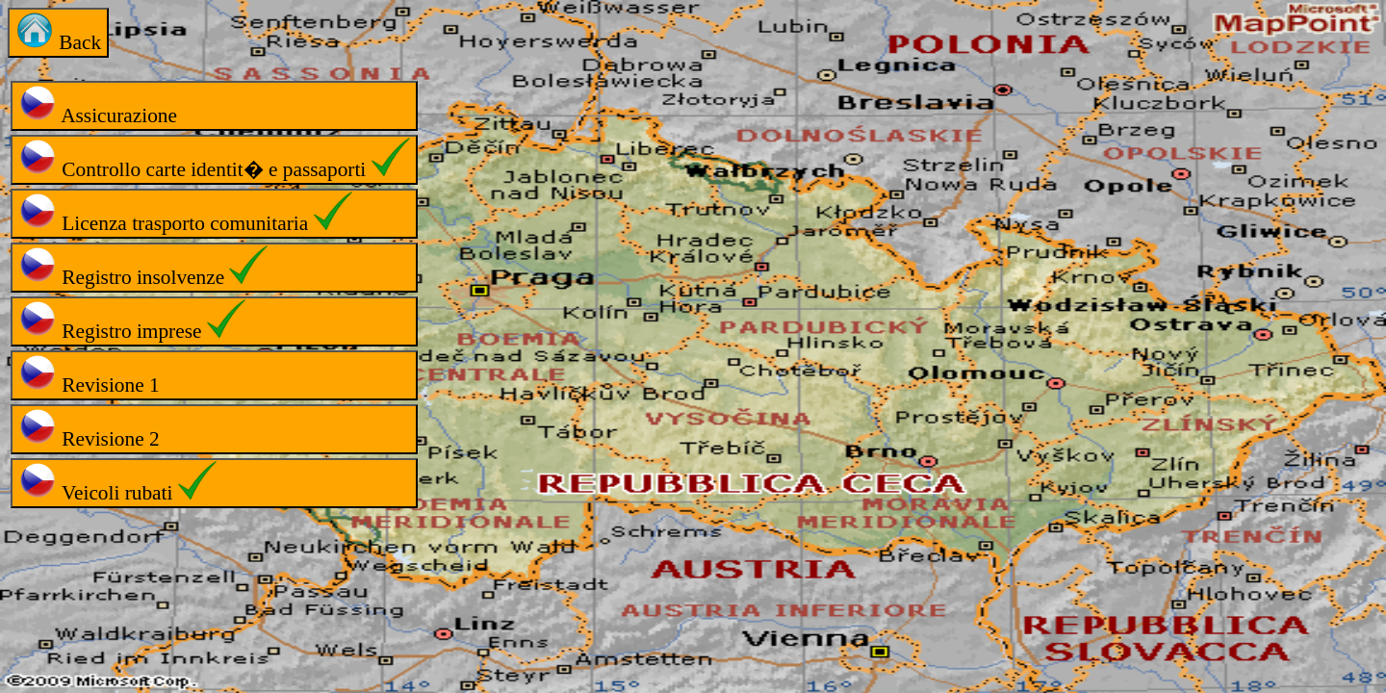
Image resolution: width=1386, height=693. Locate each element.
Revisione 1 (89, 375)
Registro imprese (131, 321)
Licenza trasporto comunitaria (185, 213)
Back (58, 32)
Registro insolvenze (143, 267)
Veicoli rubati (117, 482)
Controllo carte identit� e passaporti (214, 159)
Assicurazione (97, 105)
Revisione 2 (89, 428)
